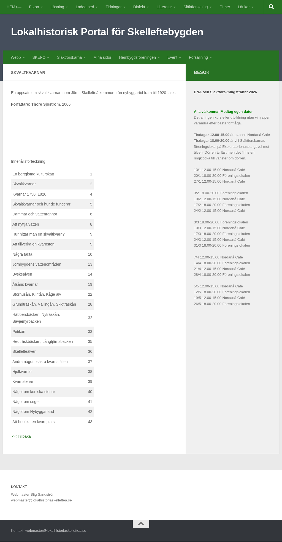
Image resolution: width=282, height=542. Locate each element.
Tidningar (113, 7)
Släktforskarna (69, 57)
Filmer (224, 7)
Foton (34, 7)
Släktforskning (195, 7)
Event (172, 57)
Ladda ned (85, 7)
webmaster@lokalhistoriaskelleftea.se (41, 500)
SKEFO (39, 57)
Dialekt (139, 7)
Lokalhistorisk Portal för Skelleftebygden (107, 32)
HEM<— (14, 7)
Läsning (57, 7)
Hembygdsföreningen (137, 57)
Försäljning (198, 57)
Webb (16, 57)
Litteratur (164, 7)
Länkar (244, 7)
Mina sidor (102, 57)
